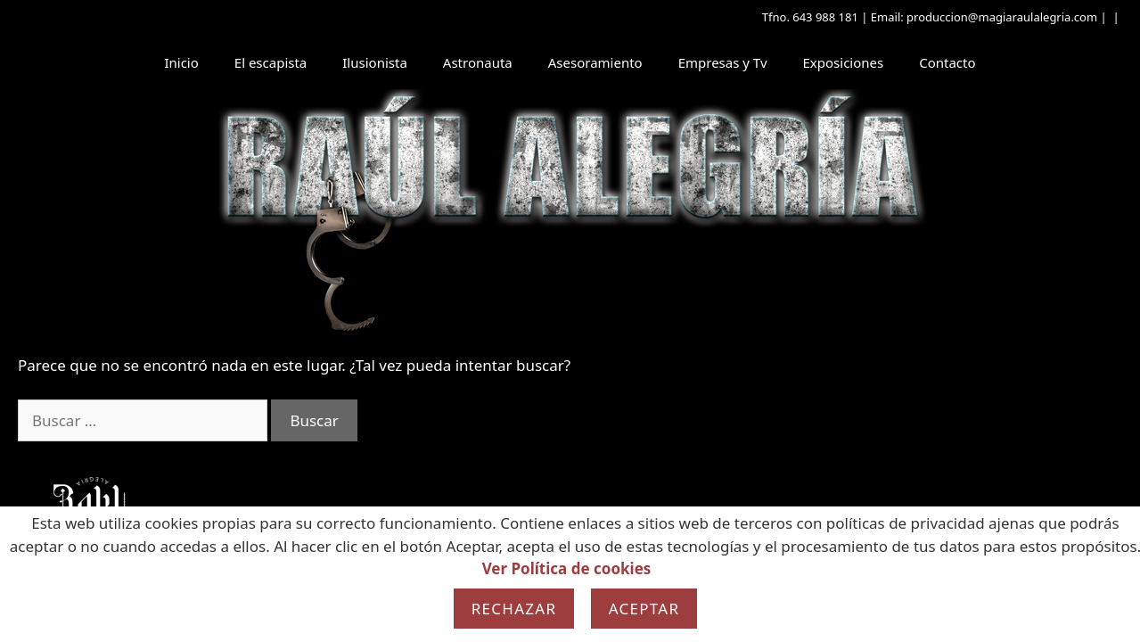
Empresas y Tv (722, 62)
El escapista (270, 62)
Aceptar (644, 608)
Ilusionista (374, 62)
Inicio (181, 62)
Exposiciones (843, 62)
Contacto (947, 62)
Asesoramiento (595, 62)
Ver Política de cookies (567, 568)
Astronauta (478, 62)
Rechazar (514, 608)
